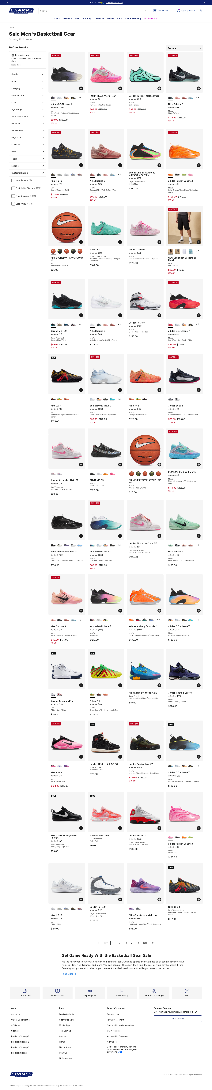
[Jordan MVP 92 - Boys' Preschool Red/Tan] (59, 325)
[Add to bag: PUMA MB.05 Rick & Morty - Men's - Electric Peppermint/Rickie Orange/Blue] (199, 464)
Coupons (63, 1036)
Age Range (27, 109)
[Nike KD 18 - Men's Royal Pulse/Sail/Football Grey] (73, 175)
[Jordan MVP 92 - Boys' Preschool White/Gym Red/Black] (73, 325)
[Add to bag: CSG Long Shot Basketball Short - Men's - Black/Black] (199, 242)
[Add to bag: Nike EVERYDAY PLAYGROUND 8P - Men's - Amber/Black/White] (81, 242)
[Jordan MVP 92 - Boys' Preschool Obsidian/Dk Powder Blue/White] (66, 325)
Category (27, 88)
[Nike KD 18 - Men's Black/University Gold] (73, 909)
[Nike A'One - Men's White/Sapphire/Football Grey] (59, 766)
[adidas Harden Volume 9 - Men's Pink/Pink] (190, 175)
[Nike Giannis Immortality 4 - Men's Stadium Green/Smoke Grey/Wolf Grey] (138, 909)
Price (27, 151)
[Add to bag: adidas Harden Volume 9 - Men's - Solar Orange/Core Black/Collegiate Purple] (199, 165)
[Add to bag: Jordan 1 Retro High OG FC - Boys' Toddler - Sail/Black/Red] (120, 757)
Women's (67, 18)
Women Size (27, 130)
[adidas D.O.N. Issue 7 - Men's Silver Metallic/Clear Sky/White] (59, 98)
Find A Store (65, 1047)
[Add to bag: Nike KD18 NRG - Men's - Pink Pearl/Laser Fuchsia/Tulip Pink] (159, 242)
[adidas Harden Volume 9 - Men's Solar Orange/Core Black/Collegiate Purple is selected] (170, 175)
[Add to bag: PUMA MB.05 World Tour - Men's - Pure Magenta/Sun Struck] (120, 88)
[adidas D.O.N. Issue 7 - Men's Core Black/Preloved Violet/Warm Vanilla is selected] (53, 98)
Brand (27, 81)
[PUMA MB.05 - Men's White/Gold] (99, 474)
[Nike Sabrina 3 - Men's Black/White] (99, 175)
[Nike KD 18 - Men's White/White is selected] (53, 909)
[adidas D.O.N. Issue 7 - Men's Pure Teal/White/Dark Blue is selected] (92, 545)
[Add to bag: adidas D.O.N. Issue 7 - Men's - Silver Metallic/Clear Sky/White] (120, 390)
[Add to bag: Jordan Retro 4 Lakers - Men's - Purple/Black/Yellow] (199, 685)
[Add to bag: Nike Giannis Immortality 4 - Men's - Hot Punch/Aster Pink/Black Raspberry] (159, 899)
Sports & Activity (27, 116)
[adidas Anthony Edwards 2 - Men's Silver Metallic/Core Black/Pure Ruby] (138, 620)
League (27, 166)
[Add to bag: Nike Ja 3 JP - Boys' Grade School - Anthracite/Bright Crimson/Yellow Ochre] (199, 899)
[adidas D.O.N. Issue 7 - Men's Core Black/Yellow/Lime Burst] (105, 620)
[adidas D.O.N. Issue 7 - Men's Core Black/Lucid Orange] (66, 98)
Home (11, 27)
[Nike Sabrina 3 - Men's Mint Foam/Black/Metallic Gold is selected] (170, 545)
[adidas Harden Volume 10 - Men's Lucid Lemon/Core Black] (66, 545)
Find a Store (16, 65)
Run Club (63, 1053)
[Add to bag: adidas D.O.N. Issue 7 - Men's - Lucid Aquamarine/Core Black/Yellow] (199, 757)
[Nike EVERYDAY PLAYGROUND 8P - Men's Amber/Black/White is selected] (53, 251)
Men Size (27, 123)
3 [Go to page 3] (126, 942)
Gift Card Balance (67, 1020)
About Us (15, 1014)
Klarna (62, 1042)
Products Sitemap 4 (20, 1053)
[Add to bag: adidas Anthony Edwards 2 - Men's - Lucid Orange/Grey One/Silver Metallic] (159, 611)
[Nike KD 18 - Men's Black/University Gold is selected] (53, 175)
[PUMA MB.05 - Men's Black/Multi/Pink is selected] (92, 474)
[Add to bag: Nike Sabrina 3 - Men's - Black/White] (199, 88)
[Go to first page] (98, 943)
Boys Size (27, 137)
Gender (27, 74)
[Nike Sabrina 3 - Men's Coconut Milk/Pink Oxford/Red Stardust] (184, 98)
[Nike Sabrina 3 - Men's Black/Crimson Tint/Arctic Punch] (177, 98)
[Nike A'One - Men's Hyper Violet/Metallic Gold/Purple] (66, 766)
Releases (99, 18)
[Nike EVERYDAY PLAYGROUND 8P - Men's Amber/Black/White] (66, 251)
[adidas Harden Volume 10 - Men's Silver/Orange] (73, 545)
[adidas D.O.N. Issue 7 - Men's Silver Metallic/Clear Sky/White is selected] (92, 399)
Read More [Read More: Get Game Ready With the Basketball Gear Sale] (69, 973)
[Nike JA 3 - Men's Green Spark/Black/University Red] (59, 399)
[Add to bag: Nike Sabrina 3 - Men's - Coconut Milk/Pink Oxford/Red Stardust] (120, 165)
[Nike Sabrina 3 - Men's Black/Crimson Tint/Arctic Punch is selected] (53, 620)
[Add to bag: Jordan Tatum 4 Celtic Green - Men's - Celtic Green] (159, 88)
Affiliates (15, 1025)
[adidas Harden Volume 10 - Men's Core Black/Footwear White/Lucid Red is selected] (53, 545)
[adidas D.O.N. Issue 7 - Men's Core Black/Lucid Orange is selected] (170, 620)
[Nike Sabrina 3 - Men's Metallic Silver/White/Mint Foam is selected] (92, 325)
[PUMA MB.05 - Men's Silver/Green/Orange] (105, 474)
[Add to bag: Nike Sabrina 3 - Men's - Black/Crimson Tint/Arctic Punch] (81, 611)
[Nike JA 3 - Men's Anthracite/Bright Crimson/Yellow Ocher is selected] (53, 399)
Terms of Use (113, 1014)
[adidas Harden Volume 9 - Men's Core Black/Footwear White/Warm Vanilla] (177, 175)
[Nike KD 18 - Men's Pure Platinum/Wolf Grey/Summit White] (59, 175)
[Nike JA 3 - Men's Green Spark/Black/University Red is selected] (92, 695)
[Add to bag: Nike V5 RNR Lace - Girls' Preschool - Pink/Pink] (120, 828)
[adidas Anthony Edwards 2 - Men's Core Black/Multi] (144, 620)
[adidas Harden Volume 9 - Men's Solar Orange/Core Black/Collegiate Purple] (184, 837)
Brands (110, 18)
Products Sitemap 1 (20, 1036)
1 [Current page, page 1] (112, 942)
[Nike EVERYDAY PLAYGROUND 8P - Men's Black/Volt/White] (59, 251)
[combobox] (93, 11)
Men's (57, 18)
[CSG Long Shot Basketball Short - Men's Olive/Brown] (177, 251)
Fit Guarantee (65, 1058)
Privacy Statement (115, 1020)
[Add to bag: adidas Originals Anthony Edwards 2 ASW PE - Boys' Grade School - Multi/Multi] (159, 165)
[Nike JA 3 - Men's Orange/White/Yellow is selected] (131, 399)
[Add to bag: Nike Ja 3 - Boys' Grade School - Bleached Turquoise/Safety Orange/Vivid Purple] (120, 242)
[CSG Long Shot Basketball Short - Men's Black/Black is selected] (170, 251)
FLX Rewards (150, 18)
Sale (119, 18)
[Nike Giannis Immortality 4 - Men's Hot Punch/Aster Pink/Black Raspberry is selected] (131, 909)
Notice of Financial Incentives (120, 1025)
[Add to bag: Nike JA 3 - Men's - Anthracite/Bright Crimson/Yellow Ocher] (81, 390)
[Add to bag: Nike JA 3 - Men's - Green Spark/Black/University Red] (120, 685)
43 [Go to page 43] (137, 942)
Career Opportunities (21, 1020)
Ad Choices (112, 1042)
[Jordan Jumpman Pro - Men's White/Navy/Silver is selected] (53, 695)
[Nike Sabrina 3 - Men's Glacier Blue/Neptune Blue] (190, 98)
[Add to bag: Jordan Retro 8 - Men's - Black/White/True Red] (159, 315)
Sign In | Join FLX (186, 10)
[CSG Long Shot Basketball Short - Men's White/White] (184, 251)
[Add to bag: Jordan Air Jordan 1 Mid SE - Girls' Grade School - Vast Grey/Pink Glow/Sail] (159, 536)
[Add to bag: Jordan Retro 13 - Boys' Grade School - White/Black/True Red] (159, 828)
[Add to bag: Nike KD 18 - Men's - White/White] (81, 899)
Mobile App (64, 1025)
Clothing (87, 18)
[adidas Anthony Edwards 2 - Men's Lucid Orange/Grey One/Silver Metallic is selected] (131, 620)
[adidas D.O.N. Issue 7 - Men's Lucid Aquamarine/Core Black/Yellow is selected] (170, 766)
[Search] (93, 11)
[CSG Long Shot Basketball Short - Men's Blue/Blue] (190, 251)
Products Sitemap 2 (20, 1042)
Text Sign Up (65, 1031)
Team (27, 159)
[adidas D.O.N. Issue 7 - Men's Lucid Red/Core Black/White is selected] (170, 325)
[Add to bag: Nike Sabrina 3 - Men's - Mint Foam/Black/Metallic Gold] (199, 536)
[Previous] (8, 2)
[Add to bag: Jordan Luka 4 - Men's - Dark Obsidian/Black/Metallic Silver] (199, 390)
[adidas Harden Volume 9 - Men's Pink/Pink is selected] (170, 837)
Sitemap (15, 1031)
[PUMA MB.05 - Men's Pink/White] (112, 474)
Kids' (77, 18)
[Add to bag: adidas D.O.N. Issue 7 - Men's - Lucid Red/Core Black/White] (199, 315)
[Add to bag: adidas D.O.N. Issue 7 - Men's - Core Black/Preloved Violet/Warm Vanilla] (81, 88)
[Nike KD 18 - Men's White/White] (66, 175)
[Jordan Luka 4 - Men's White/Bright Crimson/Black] (177, 399)
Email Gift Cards (66, 1014)
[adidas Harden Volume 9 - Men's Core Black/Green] (184, 175)
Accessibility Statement (118, 1036)
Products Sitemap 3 (20, 1047)
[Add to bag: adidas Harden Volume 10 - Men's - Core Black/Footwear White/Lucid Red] (81, 536)
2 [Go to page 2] (119, 942)
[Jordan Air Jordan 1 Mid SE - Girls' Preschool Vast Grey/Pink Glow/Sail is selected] (53, 474)
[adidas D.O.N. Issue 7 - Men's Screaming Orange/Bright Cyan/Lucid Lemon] (112, 399)
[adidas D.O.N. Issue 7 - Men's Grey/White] (99, 620)
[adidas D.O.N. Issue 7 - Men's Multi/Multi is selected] (92, 620)
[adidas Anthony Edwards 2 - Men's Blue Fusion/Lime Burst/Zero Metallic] (151, 620)
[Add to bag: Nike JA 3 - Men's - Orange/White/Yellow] (159, 390)
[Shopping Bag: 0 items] (201, 11)
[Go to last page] (152, 943)
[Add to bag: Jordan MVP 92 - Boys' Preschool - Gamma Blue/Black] (81, 315)
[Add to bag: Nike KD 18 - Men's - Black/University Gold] (81, 165)
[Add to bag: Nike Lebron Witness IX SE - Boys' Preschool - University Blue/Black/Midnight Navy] (159, 685)
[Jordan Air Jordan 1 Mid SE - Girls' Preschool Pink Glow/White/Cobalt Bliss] (59, 474)
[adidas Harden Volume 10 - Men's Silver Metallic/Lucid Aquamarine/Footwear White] (79, 545)
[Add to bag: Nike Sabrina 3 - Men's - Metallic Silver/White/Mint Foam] (120, 315)
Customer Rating (27, 173)
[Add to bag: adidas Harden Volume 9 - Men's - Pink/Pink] (199, 828)
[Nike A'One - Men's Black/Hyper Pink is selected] (53, 766)
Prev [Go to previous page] (105, 942)
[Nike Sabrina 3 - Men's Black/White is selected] (170, 98)
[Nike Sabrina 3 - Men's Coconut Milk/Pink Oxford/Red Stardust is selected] (92, 175)
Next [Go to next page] (145, 942)
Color (27, 102)
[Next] (204, 2)
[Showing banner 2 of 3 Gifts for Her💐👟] (109, 2)
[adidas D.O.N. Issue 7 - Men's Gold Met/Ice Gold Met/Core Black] (73, 98)
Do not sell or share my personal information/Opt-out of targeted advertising (122, 1049)
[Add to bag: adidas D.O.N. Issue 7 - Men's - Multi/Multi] (120, 611)
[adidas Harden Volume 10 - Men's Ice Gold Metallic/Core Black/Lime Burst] (59, 545)
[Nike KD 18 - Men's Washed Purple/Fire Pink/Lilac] (79, 175)
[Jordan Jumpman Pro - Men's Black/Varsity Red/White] (59, 695)
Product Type (27, 95)
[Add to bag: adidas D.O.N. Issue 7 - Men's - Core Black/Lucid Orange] (199, 611)
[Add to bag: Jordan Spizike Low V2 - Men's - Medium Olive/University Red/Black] (159, 757)
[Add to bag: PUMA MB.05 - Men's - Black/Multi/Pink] (120, 464)
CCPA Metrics (113, 1031)
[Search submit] (145, 11)
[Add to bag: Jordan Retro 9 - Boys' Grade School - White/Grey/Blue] (120, 899)
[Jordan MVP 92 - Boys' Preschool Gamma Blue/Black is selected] (53, 325)
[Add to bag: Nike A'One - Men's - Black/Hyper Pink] (81, 757)
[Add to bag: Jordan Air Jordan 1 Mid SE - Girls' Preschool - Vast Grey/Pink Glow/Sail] (81, 464)
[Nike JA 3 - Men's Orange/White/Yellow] (66, 399)
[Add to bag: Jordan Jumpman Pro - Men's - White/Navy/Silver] (81, 685)
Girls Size (27, 144)
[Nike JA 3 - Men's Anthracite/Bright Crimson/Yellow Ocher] (144, 399)
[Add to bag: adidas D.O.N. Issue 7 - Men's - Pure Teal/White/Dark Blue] (120, 536)
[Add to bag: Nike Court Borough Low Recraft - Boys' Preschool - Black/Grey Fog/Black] (81, 828)
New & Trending (133, 18)
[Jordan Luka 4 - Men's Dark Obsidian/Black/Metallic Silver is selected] (170, 399)
